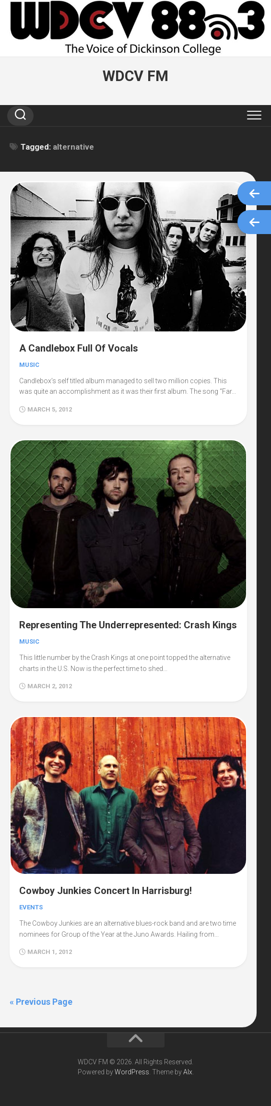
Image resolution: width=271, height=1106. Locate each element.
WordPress (132, 1072)
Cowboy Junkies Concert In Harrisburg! (105, 890)
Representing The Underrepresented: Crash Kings (128, 625)
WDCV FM (135, 76)
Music (29, 364)
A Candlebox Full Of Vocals (78, 348)
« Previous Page (41, 1002)
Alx (187, 1072)
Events (31, 907)
